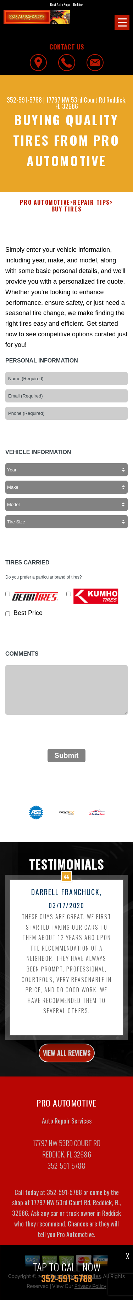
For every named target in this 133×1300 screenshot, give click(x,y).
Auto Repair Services (67, 1125)
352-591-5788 (24, 99)
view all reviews (66, 1057)
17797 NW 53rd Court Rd (75, 99)
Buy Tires (66, 209)
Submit (67, 760)
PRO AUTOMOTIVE (45, 202)
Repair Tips (91, 202)
